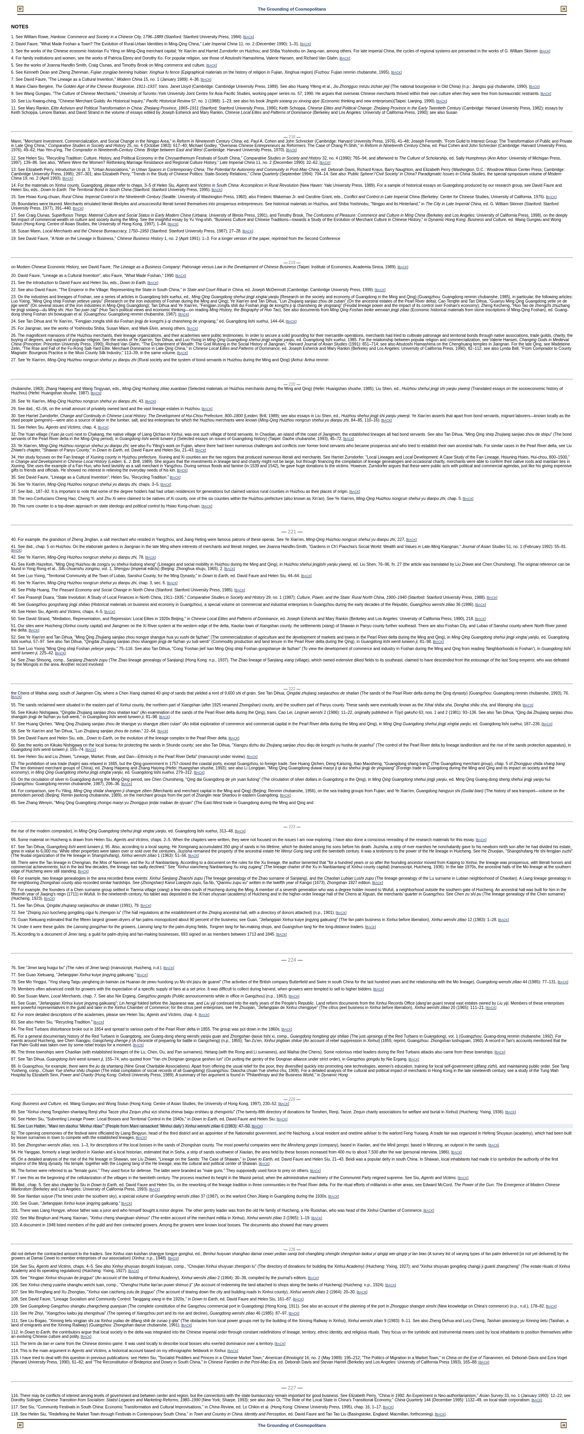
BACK (248, 37)
